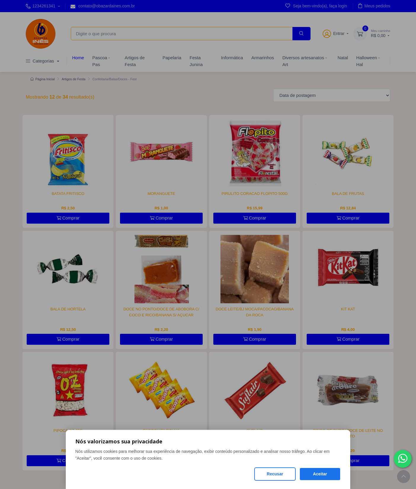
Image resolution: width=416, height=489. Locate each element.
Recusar (275, 474)
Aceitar (320, 474)
